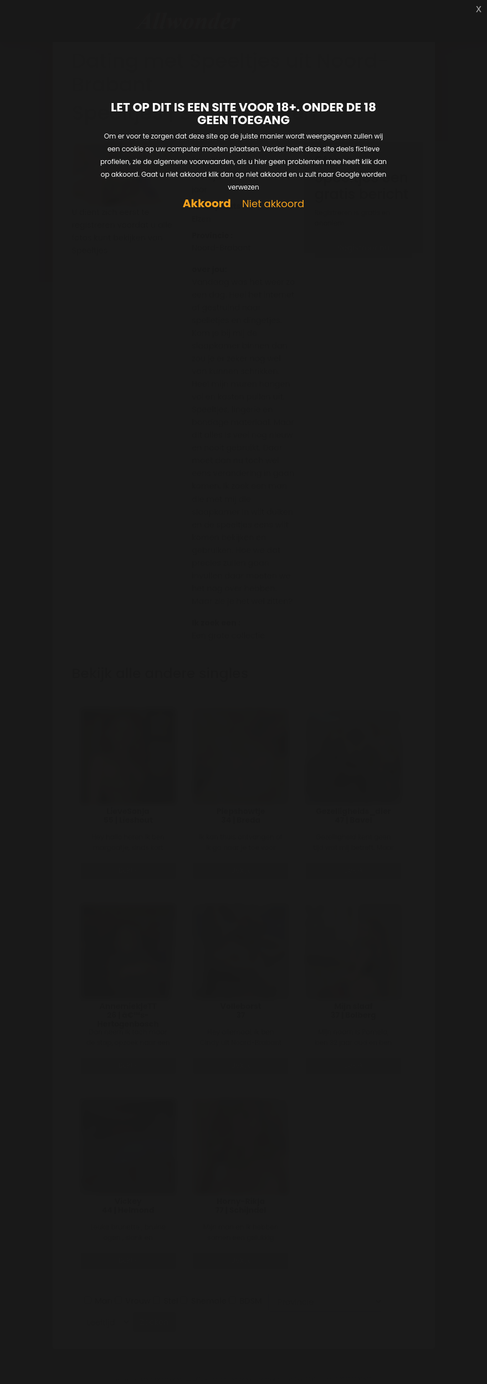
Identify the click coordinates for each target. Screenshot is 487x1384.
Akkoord (207, 203)
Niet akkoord (273, 204)
